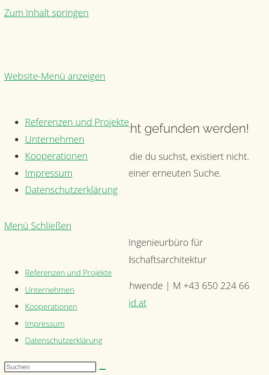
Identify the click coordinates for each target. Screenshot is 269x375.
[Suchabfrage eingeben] (50, 366)
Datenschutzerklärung (63, 340)
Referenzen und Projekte (68, 272)
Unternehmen (49, 289)
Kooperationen (51, 306)
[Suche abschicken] (102, 369)
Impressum (45, 323)
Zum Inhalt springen (46, 12)
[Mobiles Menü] (37, 225)
